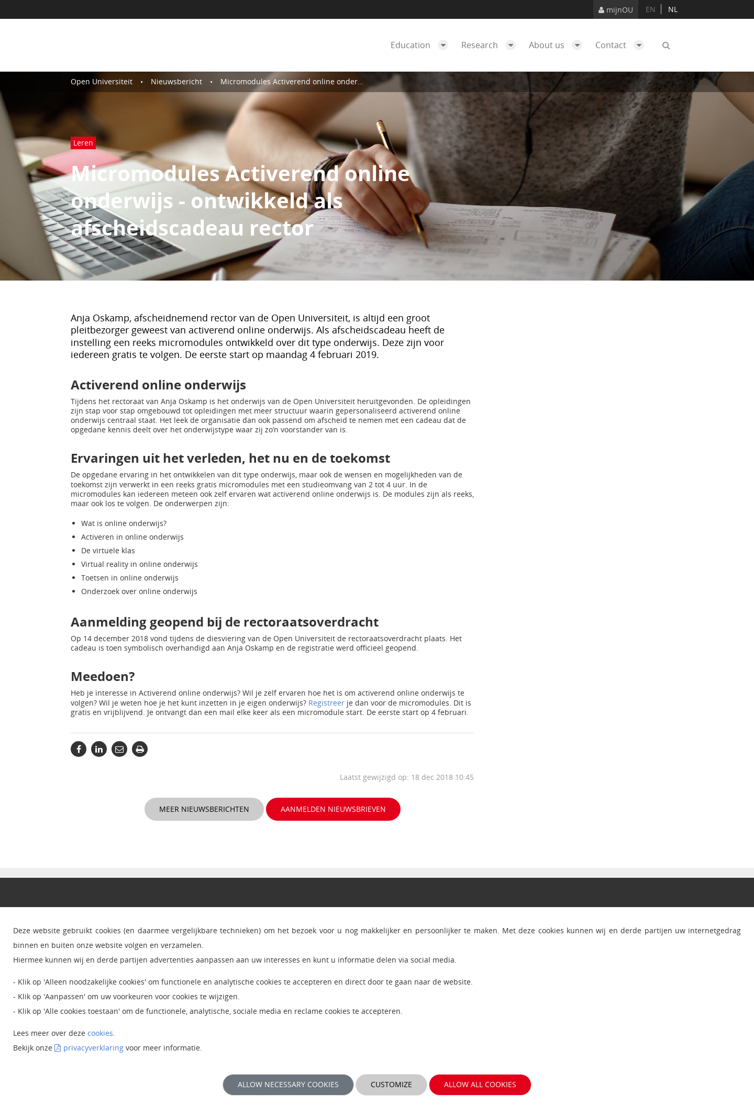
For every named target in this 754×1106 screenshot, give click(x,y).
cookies (100, 1033)
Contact (622, 45)
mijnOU (615, 10)
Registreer (326, 703)
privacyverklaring (93, 1048)
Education (422, 45)
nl (673, 9)
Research (491, 45)
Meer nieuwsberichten (204, 809)
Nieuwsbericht (176, 81)
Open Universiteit (101, 81)
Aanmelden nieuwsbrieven (333, 809)
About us (558, 45)
